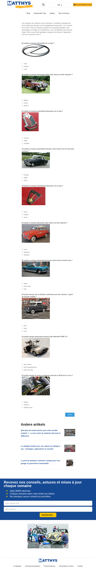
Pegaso (26, 402)
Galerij (52, 13)
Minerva (26, 105)
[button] (43, 4)
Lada (25, 69)
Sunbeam (26, 143)
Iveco (25, 331)
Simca (25, 180)
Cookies (80, 566)
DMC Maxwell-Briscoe (30, 367)
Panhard (26, 175)
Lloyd (25, 249)
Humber (26, 214)
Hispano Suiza (28, 407)
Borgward (26, 252)
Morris (25, 212)
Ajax (25, 289)
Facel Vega (27, 286)
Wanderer (27, 255)
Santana (26, 405)
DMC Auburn (27, 364)
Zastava (26, 66)
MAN (25, 328)
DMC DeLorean (28, 370)
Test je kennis (63, 13)
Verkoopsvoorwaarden (32, 566)
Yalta (25, 63)
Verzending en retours (66, 566)
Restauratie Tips (40, 13)
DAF (25, 325)
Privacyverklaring (49, 566)
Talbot (25, 177)
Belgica (26, 100)
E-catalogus (17, 566)
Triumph (26, 138)
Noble (25, 140)
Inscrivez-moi (47, 515)
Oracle (26, 103)
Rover (25, 217)
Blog (28, 13)
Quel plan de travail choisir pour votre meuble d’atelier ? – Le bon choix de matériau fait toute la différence (40, 433)
